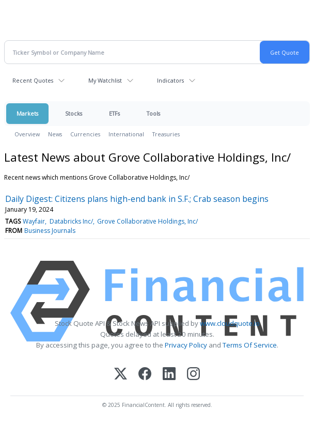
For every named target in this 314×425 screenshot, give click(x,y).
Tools (153, 113)
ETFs (114, 113)
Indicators (170, 80)
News (55, 134)
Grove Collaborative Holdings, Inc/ (147, 221)
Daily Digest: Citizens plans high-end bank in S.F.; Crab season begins (137, 198)
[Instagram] (193, 374)
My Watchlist (105, 80)
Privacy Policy (186, 345)
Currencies (85, 134)
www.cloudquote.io (230, 323)
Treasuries (166, 134)
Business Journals (49, 230)
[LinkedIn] (169, 374)
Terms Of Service (250, 345)
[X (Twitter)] (120, 374)
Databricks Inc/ (71, 221)
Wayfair (34, 221)
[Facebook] (144, 374)
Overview (27, 134)
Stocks (73, 113)
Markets (27, 113)
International (126, 134)
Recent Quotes (32, 80)
